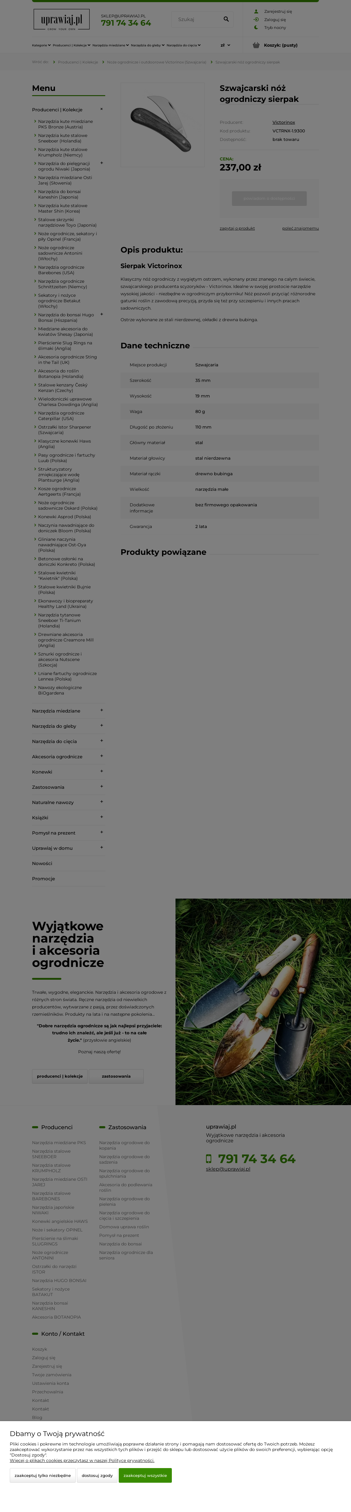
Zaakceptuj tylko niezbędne (43, 1475)
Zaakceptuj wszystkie (145, 1475)
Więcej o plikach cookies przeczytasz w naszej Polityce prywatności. (82, 1460)
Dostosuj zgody (97, 1475)
